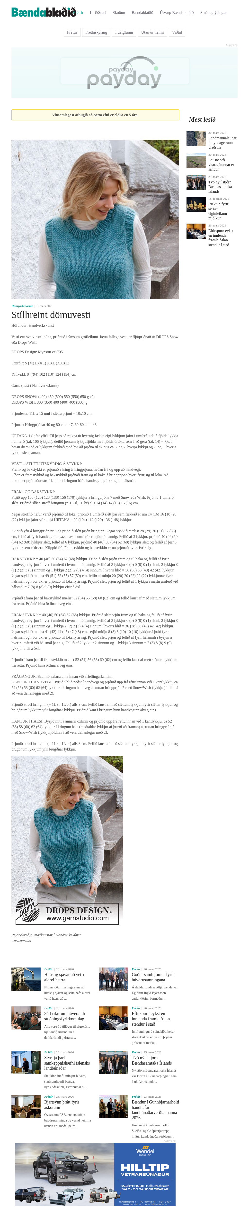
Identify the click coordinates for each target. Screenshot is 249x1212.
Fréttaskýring (96, 32)
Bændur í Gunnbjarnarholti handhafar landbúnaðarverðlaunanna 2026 (155, 1110)
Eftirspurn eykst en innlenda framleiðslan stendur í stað (151, 1018)
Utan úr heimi (152, 32)
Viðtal (177, 32)
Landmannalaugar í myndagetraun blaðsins (222, 142)
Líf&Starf (98, 12)
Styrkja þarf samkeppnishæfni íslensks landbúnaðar (67, 1063)
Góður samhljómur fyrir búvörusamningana (153, 977)
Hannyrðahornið (22, 306)
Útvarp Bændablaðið (177, 12)
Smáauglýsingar (213, 12)
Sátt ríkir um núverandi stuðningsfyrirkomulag (64, 1016)
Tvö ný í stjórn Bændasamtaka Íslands (152, 1060)
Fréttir (78, 12)
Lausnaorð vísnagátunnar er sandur (221, 164)
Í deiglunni (124, 32)
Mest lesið (202, 119)
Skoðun (119, 12)
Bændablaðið (142, 12)
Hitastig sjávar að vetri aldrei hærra (64, 977)
